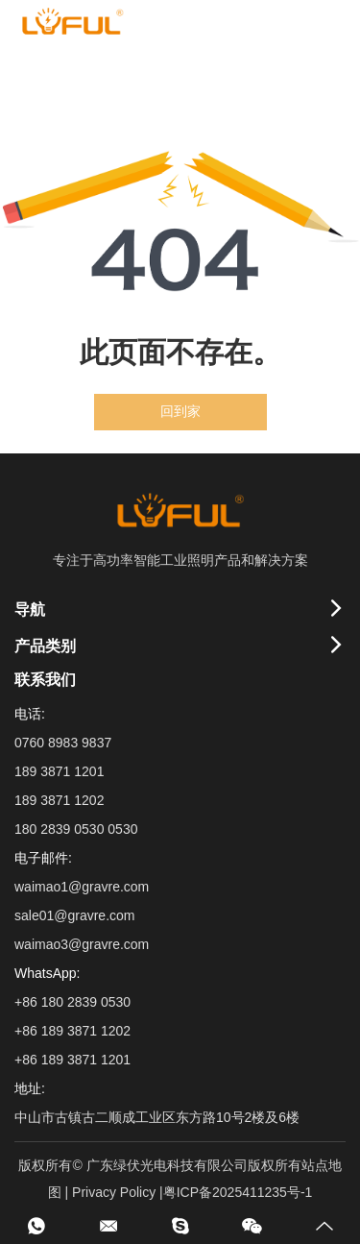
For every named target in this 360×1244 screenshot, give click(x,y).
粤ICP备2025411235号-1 (238, 1192)
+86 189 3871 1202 (72, 1030)
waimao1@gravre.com (81, 886)
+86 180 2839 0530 (72, 1002)
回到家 (180, 411)
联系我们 (45, 679)
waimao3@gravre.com (81, 944)
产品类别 (45, 646)
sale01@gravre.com (74, 915)
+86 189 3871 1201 (72, 1059)
